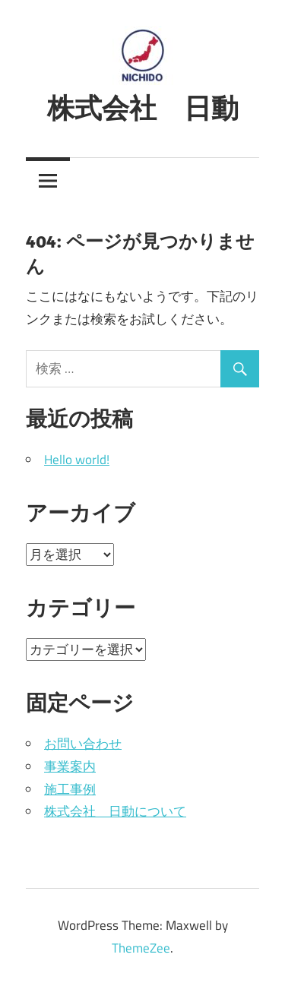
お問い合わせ (83, 744)
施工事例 (70, 789)
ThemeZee (141, 948)
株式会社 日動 (143, 107)
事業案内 (70, 766)
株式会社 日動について (115, 811)
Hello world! (76, 459)
